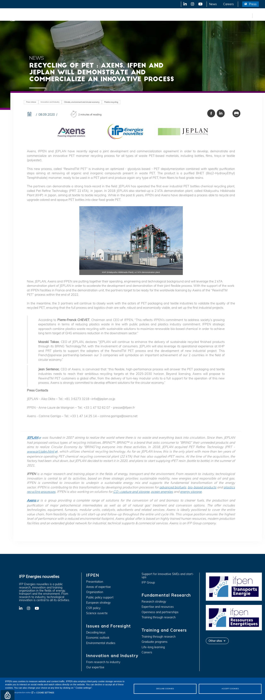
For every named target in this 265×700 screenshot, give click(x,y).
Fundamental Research (141, 15)
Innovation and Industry (104, 15)
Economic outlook (97, 637)
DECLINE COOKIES (165, 689)
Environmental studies (100, 643)
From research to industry (103, 662)
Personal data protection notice (18, 692)
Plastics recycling (111, 102)
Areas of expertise (98, 587)
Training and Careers (177, 15)
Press (253, 4)
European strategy (98, 602)
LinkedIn (183, 4)
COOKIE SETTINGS (45, 692)
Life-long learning (153, 647)
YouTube (200, 4)
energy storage (191, 492)
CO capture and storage (131, 492)
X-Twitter (192, 4)
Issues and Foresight (67, 15)
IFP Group (148, 582)
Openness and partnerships (160, 612)
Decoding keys (95, 632)
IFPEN (43, 15)
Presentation (94, 581)
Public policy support (99, 597)
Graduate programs (154, 641)
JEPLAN (32, 438)
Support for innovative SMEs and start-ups (168, 576)
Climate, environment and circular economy (82, 102)
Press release (31, 102)
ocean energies (162, 492)
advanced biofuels (172, 487)
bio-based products (202, 487)
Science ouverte (97, 613)
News (213, 4)
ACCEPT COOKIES (230, 689)
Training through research (159, 617)
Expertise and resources (158, 606)
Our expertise (95, 667)
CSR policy (93, 608)
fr (248, 15)
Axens (31, 500)
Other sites (215, 640)
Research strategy (154, 601)
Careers (228, 4)
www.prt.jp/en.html (40, 451)
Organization (94, 592)
